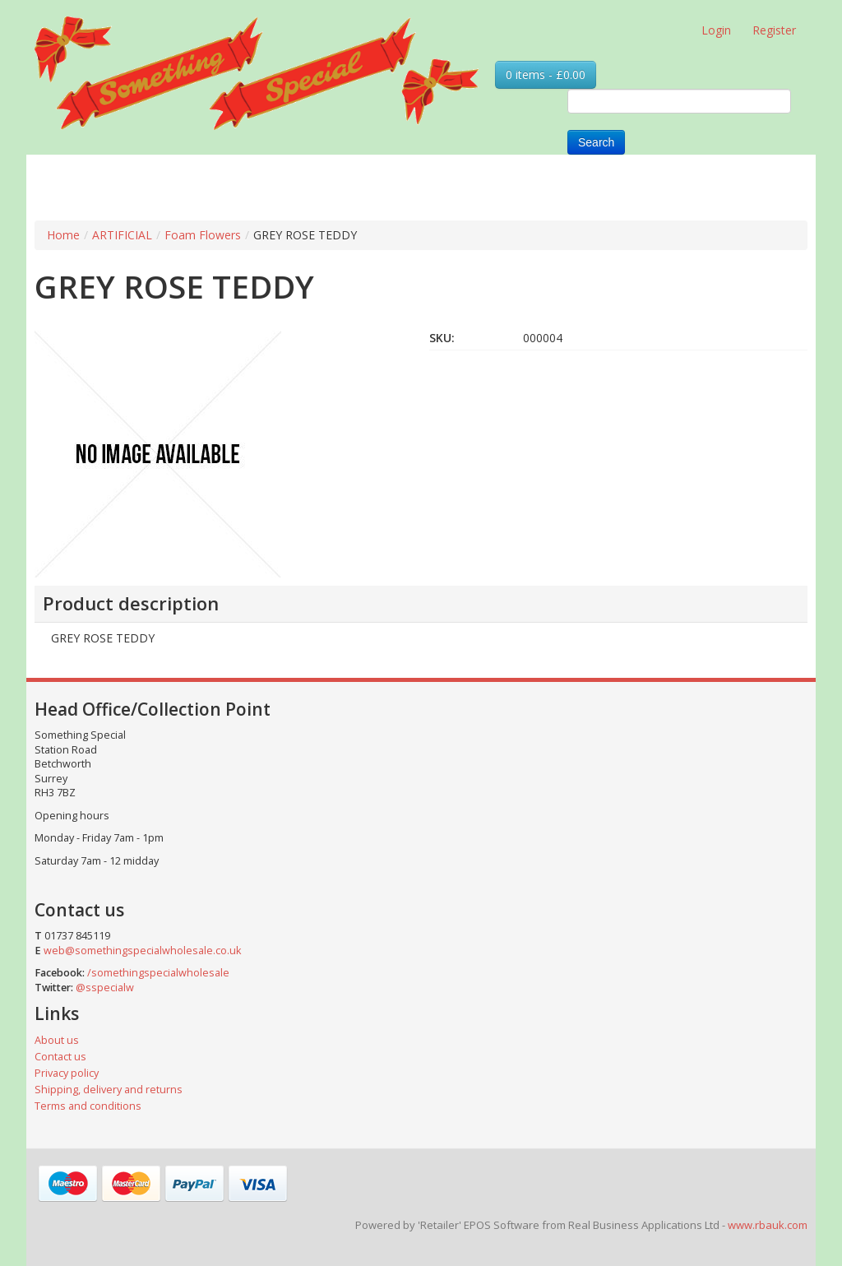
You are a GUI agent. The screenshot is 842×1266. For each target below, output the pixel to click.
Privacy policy (67, 1073)
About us (57, 1040)
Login (716, 30)
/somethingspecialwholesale (158, 973)
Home (63, 235)
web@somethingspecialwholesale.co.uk (142, 951)
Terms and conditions (88, 1106)
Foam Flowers (202, 235)
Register (774, 30)
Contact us (60, 1057)
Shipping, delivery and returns (109, 1090)
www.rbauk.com (767, 1224)
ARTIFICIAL (122, 235)
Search (596, 142)
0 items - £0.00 (545, 74)
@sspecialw (105, 988)
